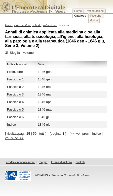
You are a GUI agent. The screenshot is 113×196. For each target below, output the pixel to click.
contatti (80, 162)
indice (96, 133)
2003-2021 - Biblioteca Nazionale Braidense (62, 175)
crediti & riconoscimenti (20, 162)
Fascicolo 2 (15, 87)
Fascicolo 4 (15, 102)
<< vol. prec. (80, 133)
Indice (11, 124)
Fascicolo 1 (15, 79)
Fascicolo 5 (15, 109)
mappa (43, 162)
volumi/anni (50, 25)
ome (78, 10)
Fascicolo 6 (15, 117)
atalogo (80, 15)
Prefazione (15, 72)
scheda (36, 25)
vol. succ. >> (14, 138)
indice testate (22, 25)
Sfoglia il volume (22, 53)
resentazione (95, 10)
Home (9, 25)
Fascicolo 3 (15, 94)
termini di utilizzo (61, 162)
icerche (95, 15)
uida (94, 20)
